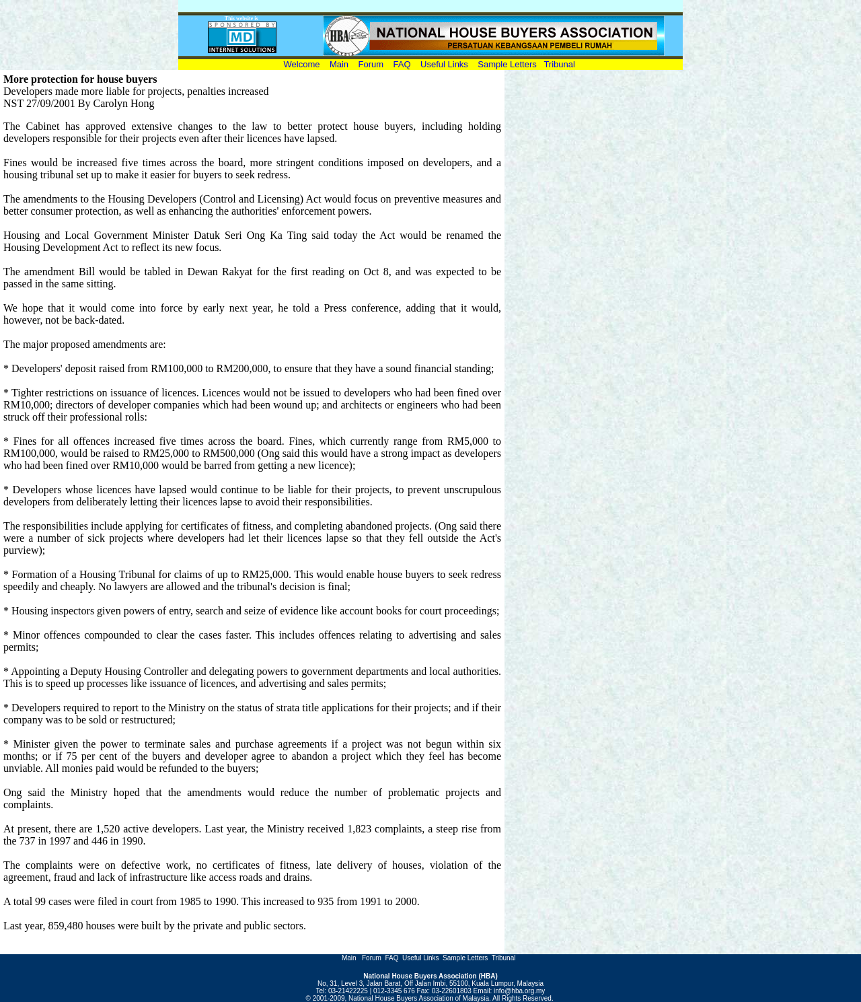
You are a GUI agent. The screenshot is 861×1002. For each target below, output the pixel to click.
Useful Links (444, 64)
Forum (372, 64)
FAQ (402, 64)
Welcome (304, 64)
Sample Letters (507, 64)
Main (339, 64)
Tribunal (559, 64)
